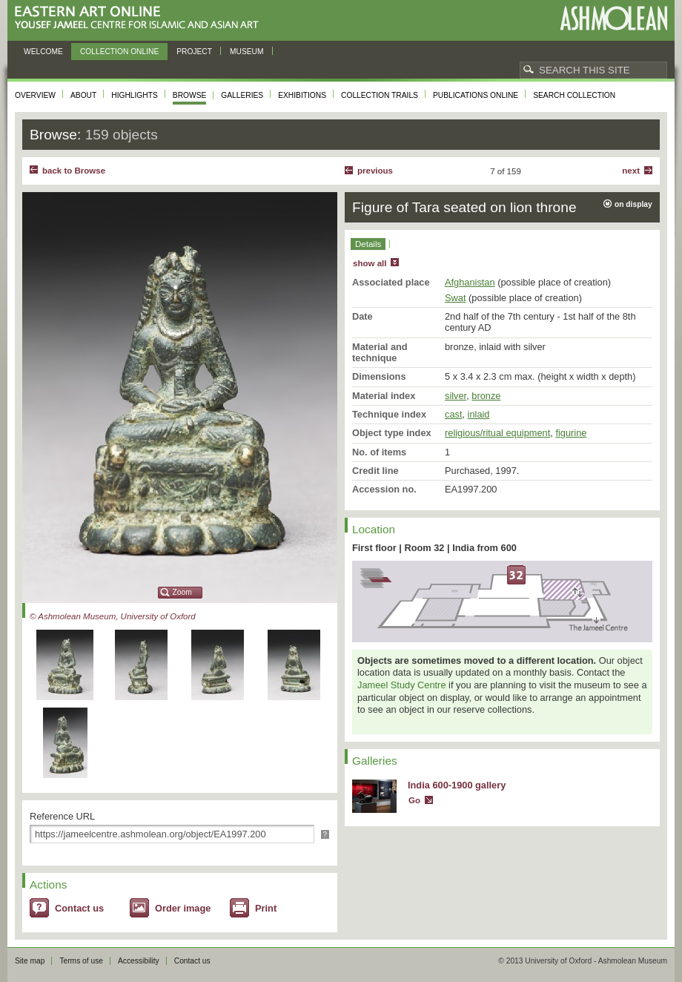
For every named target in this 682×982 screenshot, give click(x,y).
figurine (570, 432)
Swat (455, 297)
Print (266, 908)
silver (455, 395)
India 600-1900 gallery (457, 785)
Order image (183, 908)
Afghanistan (470, 282)
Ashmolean (613, 18)
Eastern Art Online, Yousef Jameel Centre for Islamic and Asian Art (140, 18)
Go (414, 800)
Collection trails (379, 95)
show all (369, 263)
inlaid (479, 414)
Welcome (43, 51)
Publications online (475, 95)
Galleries (242, 95)
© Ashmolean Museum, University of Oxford (113, 616)
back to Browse (73, 170)
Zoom (182, 592)
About (83, 95)
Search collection (574, 95)
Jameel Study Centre (401, 685)
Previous (375, 170)
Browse (190, 95)
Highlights (134, 95)
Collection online (119, 51)
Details (368, 244)
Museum (247, 51)
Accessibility (138, 961)
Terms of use (81, 961)
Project (194, 51)
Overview (35, 95)
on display (633, 204)
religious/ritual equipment (497, 432)
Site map (29, 961)
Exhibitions (302, 95)
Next (631, 170)
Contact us (79, 908)
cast (453, 414)
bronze (485, 395)
